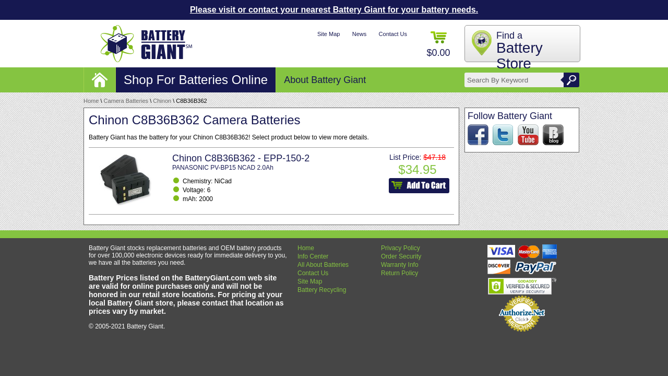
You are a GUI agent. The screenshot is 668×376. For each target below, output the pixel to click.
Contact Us (393, 34)
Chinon (162, 101)
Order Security (401, 256)
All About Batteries (323, 264)
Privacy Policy (400, 248)
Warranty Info (400, 264)
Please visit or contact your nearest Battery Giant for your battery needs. (334, 9)
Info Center (312, 256)
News (359, 34)
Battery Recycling (321, 289)
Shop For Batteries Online (196, 80)
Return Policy (399, 273)
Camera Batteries (126, 101)
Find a (519, 51)
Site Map (328, 34)
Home (91, 101)
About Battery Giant (325, 80)
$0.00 (438, 44)
